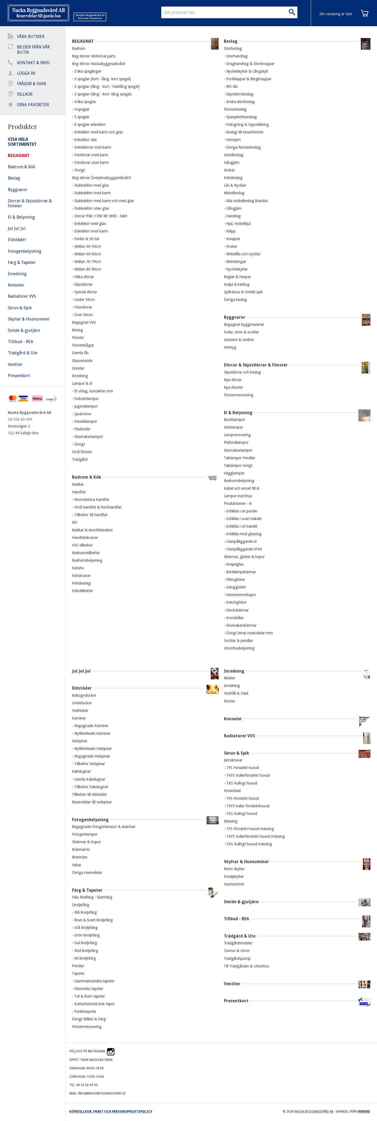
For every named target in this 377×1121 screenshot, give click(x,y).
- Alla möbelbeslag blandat (246, 201)
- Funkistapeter (84, 1011)
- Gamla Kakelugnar (88, 779)
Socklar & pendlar (238, 640)
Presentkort (236, 1000)
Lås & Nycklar (235, 185)
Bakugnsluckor (84, 695)
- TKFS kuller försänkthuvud (246, 806)
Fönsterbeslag (235, 109)
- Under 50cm (83, 299)
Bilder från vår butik (33, 50)
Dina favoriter (33, 104)
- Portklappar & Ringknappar (247, 79)
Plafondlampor (236, 442)
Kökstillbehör (82, 591)
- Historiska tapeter (87, 989)
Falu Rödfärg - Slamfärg (92, 897)
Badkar (78, 484)
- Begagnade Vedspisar (91, 756)
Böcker (229, 701)
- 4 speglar (81, 109)
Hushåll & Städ (236, 693)
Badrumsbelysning (87, 560)
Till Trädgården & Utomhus (246, 966)
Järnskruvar (233, 760)
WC (75, 522)
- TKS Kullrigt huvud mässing (248, 844)
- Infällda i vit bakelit (240, 526)
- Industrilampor (85, 399)
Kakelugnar (81, 771)
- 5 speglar (81, 117)
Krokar (229, 170)
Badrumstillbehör (86, 553)
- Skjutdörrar (82, 284)
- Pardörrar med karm (90, 155)
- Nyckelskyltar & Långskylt (246, 71)
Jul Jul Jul (81, 671)
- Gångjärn (233, 208)
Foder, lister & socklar (241, 332)
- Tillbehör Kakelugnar (90, 787)
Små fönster (82, 452)
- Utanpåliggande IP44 (243, 549)
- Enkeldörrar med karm (91, 147)
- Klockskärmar (236, 610)
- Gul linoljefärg (84, 943)
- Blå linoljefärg (84, 912)
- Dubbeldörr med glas (90, 185)
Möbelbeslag (234, 193)
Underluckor (82, 703)
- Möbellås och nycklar (242, 254)
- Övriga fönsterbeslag (242, 147)
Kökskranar (81, 575)
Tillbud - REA (236, 918)
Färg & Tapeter (87, 890)
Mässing (230, 821)
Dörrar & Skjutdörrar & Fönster (256, 364)
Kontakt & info (33, 62)
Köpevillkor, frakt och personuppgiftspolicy (110, 1111)
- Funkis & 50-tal (85, 239)
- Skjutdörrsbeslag (238, 94)
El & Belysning (238, 412)
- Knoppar (232, 239)
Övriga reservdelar (87, 872)
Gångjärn (231, 162)
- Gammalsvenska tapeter (93, 981)
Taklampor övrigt (238, 465)
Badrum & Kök (86, 477)
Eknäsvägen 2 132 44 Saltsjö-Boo (23, 429)
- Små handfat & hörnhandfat (96, 507)
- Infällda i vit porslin (240, 511)
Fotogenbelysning (90, 819)
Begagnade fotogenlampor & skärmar (103, 827)
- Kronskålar (234, 618)
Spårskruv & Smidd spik (243, 292)
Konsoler (233, 718)
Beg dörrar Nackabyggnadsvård (98, 64)
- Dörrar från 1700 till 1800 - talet (99, 216)
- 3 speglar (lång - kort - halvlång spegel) (106, 86)
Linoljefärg (80, 905)
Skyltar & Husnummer (246, 861)
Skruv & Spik (236, 753)
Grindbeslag (233, 155)
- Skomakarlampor (87, 437)
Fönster (78, 337)
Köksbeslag (81, 583)
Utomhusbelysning (239, 648)
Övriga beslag (235, 299)
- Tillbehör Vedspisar (88, 764)
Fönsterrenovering (238, 395)
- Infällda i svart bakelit (243, 519)
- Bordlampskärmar (240, 572)
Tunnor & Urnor (237, 951)
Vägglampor (234, 473)
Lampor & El (82, 383)
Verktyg (230, 347)
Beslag (77, 330)
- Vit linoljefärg (84, 958)
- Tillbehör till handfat (89, 515)
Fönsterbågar (83, 345)
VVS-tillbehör (82, 545)
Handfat (79, 492)
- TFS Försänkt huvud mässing (249, 829)
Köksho (78, 568)
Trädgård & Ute (240, 936)
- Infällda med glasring (243, 534)
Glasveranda (82, 361)
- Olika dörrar (83, 277)
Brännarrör (81, 849)
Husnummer (234, 884)
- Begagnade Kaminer (90, 726)
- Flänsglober (234, 579)
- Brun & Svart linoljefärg (92, 920)
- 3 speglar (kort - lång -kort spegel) (101, 79)
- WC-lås (231, 86)
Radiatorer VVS (239, 735)
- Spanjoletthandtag (240, 117)
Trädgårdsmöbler (238, 943)
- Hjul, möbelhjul (237, 223)
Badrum (78, 48)
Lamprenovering (237, 435)
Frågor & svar (31, 83)
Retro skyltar (234, 869)
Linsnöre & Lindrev (239, 340)
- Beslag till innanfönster (244, 132)
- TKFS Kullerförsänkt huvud (247, 775)
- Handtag (232, 216)
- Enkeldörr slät (84, 140)
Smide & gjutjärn (241, 901)
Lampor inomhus (238, 496)
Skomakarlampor (238, 450)
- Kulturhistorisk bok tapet (93, 1004)
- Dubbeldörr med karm (91, 193)
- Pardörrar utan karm (90, 162)
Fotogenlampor (84, 834)
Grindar (78, 368)
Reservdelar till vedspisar (92, 802)
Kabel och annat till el (241, 488)
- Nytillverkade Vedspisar (92, 748)
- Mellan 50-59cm (86, 246)
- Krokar (230, 246)
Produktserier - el (238, 503)
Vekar (76, 865)
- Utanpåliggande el (240, 541)
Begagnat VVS (84, 322)
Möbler (229, 678)
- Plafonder (81, 429)
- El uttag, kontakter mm (92, 391)
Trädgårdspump (237, 958)
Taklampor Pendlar (239, 458)
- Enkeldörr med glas (89, 223)
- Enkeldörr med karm (90, 231)
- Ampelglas (233, 564)
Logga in (26, 73)
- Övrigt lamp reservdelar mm (248, 633)
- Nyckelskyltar (236, 269)
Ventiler (232, 983)
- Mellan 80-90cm (86, 269)
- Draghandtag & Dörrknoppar (249, 64)
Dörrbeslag (233, 48)
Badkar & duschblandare (92, 530)
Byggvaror (234, 317)
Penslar (78, 966)
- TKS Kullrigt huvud (240, 783)
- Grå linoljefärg (85, 927)
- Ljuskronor (81, 414)
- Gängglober (235, 587)
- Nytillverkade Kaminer (91, 733)
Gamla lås (80, 353)
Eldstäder (82, 688)
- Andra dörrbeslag (239, 102)
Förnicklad (232, 791)
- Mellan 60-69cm (86, 254)
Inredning (80, 376)
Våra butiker (31, 36)
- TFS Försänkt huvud (241, 768)
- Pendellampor (84, 421)
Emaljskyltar (234, 876)
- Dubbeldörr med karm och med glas (103, 201)
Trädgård (79, 459)
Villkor (24, 94)
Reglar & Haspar (237, 277)
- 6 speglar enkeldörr (89, 124)
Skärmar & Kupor (86, 842)
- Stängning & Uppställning (246, 124)
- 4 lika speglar (84, 102)
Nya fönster (233, 387)
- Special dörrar (84, 292)
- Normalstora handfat (90, 499)
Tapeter (78, 973)
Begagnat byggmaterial (244, 324)
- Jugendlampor (85, 406)
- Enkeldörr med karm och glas (97, 132)
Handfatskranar (85, 537)
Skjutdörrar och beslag (242, 372)
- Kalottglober (235, 602)
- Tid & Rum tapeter (88, 996)
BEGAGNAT (83, 41)
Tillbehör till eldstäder (89, 794)
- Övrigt (78, 170)
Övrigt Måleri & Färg (89, 1019)
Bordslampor (234, 420)
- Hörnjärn (232, 140)
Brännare (79, 857)
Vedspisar (79, 741)
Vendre (364, 1111)
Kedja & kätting (237, 284)
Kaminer (79, 718)
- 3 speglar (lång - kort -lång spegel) (102, 94)
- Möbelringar (235, 261)
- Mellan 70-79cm (86, 261)
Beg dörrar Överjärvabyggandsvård (101, 178)
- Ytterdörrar (82, 307)
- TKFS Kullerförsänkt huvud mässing (254, 836)
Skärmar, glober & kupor (244, 557)
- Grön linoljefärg (86, 935)
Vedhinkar (80, 710)
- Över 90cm (82, 315)
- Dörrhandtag (236, 56)
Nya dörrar (233, 380)
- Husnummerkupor (240, 595)
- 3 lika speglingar (86, 71)
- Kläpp (230, 231)
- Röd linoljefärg (85, 951)
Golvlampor (233, 427)
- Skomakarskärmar (240, 625)
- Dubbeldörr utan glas (90, 208)
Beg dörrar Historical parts (93, 56)
